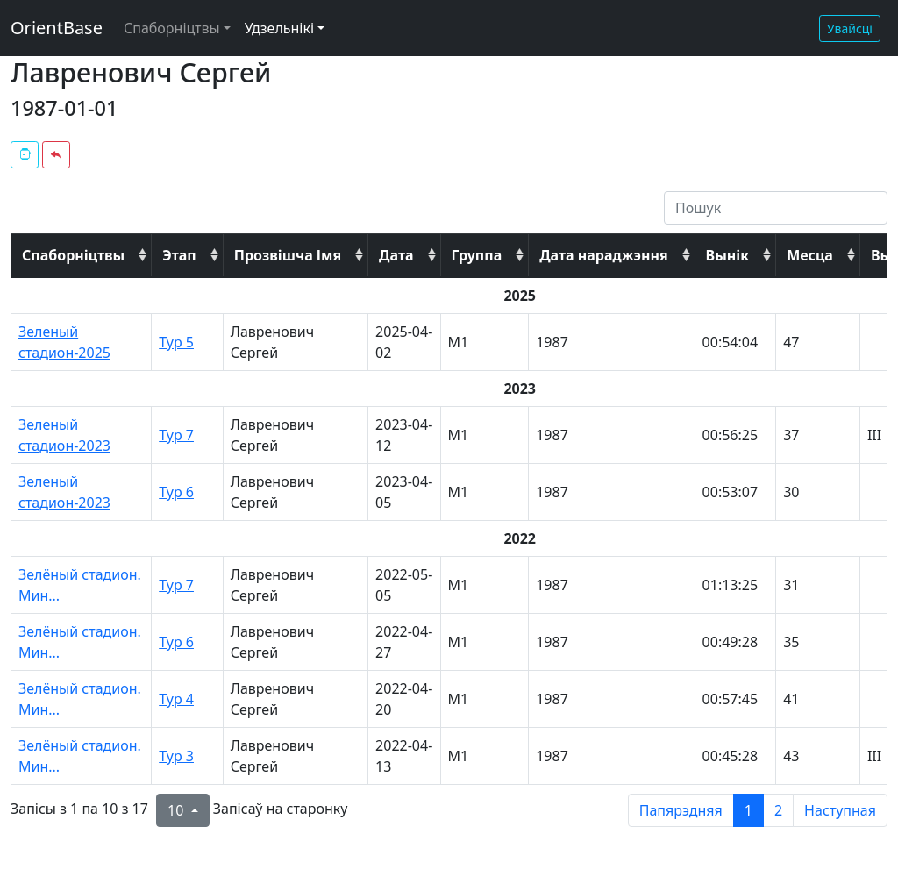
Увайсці (850, 28)
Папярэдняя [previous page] (681, 810)
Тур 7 (176, 435)
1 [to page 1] (748, 810)
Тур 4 (176, 699)
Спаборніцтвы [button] (172, 28)
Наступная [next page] (840, 810)
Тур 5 (176, 342)
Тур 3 (176, 756)
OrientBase (57, 27)
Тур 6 (176, 492)
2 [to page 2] (778, 810)
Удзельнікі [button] (279, 28)
